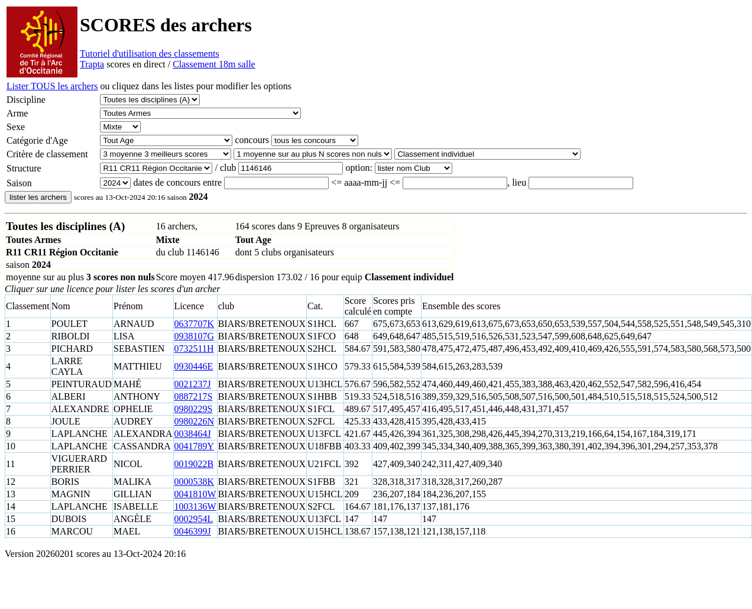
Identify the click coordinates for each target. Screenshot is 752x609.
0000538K (194, 482)
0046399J (192, 531)
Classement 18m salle (214, 64)
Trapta (92, 64)
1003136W (195, 506)
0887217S (193, 396)
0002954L (193, 519)
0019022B (194, 464)
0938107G (194, 336)
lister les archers (38, 197)
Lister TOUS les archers (52, 86)
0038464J (192, 434)
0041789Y (194, 446)
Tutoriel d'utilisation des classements (149, 53)
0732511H (194, 349)
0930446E (193, 366)
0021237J (192, 384)
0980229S (193, 409)
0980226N (194, 421)
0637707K (194, 324)
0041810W (195, 494)
